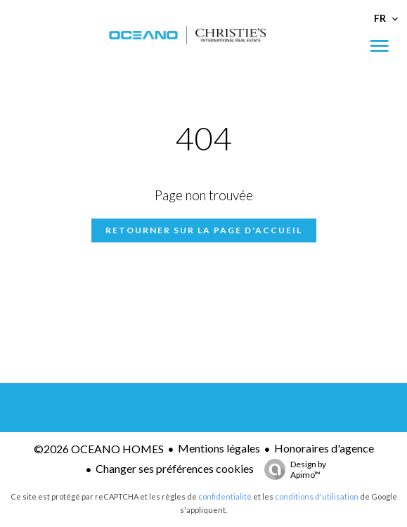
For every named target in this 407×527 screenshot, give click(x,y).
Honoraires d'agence (324, 448)
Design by (291, 469)
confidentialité (225, 496)
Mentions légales (219, 448)
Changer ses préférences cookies (175, 468)
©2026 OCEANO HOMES (99, 448)
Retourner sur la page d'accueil (203, 230)
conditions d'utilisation (316, 496)
